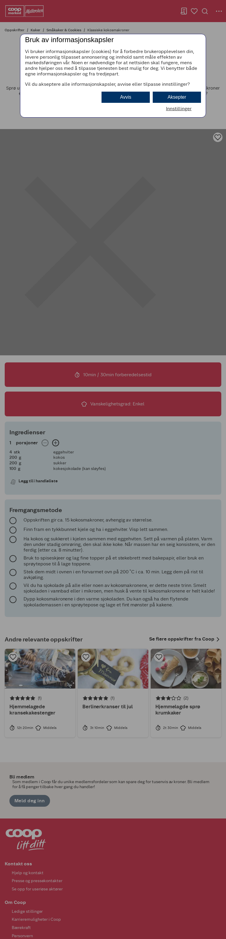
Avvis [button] (125, 97)
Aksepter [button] (176, 97)
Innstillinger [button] (179, 108)
